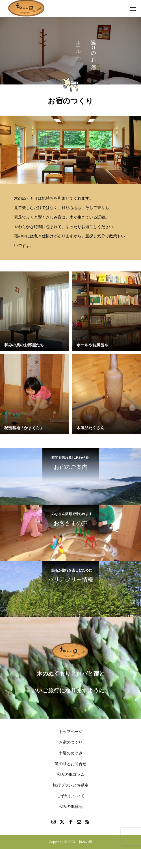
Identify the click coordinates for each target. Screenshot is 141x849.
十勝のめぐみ (71, 753)
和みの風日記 (71, 806)
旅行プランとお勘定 (70, 785)
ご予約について (70, 796)
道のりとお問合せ (70, 763)
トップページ (71, 731)
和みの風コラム (70, 774)
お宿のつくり (71, 742)
